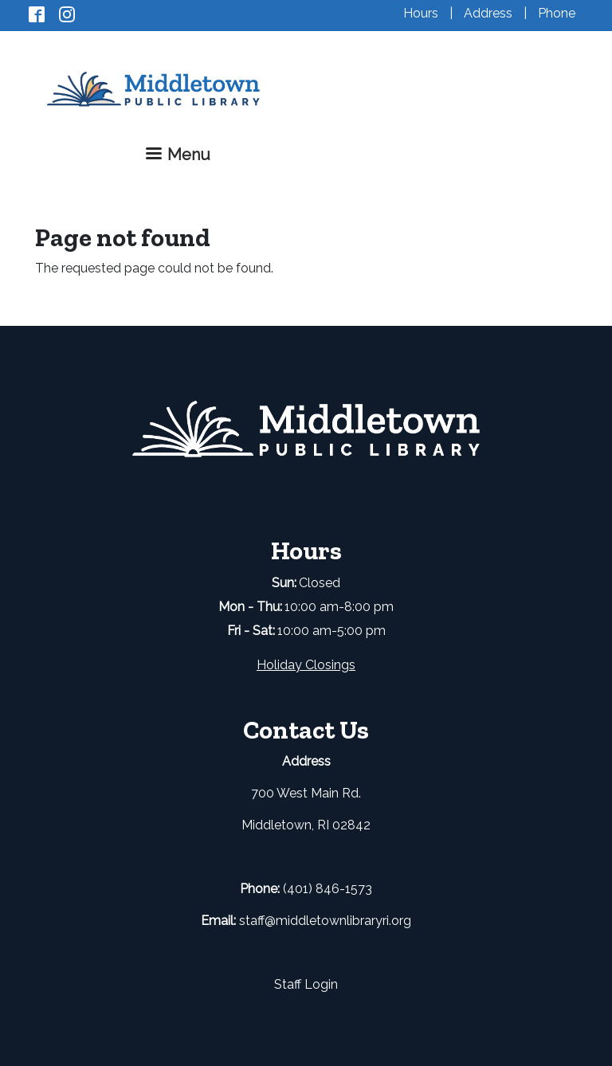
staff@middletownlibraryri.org (325, 920)
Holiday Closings (306, 664)
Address (488, 13)
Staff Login (306, 984)
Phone (556, 13)
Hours (420, 13)
